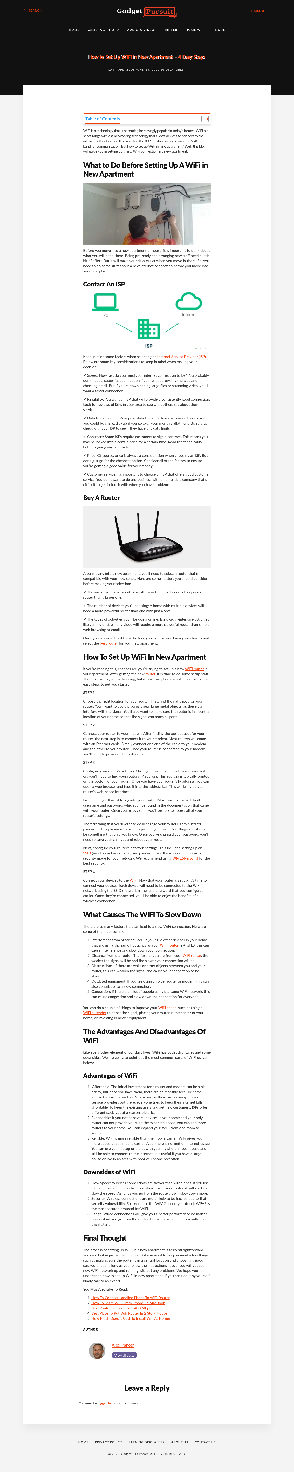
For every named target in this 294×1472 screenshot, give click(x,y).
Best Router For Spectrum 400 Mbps (121, 1308)
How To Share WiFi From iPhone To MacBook (128, 1303)
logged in (104, 1403)
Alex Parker (123, 1345)
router (150, 674)
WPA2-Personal (185, 858)
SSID (87, 853)
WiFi (133, 880)
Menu (257, 10)
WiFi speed (167, 1007)
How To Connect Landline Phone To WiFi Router (130, 1297)
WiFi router (194, 668)
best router (109, 643)
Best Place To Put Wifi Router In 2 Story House (129, 1313)
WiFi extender (94, 1012)
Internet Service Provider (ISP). (182, 356)
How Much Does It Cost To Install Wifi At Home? (130, 1318)
